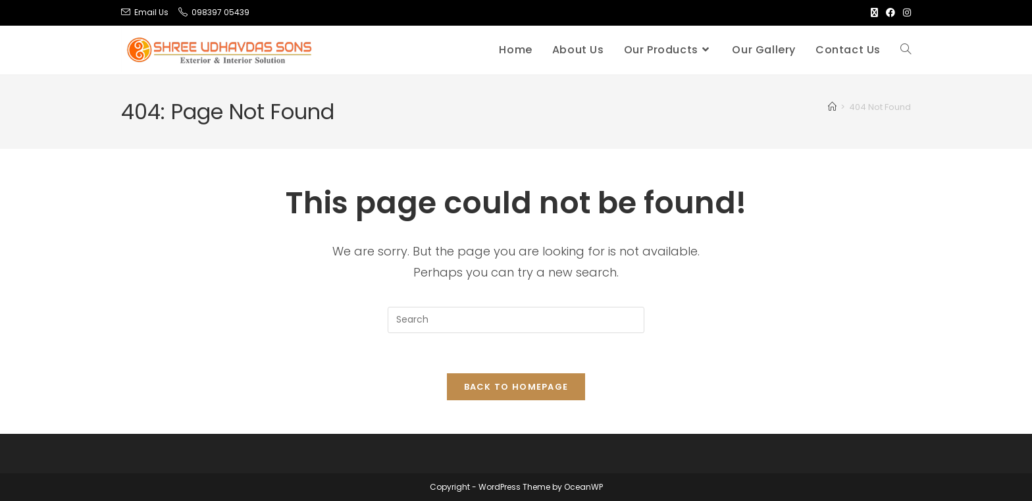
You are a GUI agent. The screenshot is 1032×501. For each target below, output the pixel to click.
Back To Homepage (516, 387)
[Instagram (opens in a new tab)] (905, 12)
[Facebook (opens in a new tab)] (890, 12)
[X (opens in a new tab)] (874, 12)
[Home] (832, 107)
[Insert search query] (516, 320)
